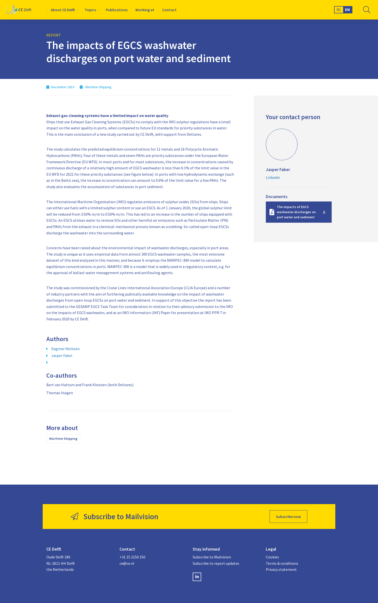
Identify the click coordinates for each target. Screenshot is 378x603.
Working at (144, 9)
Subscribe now (288, 516)
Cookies (272, 557)
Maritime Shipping (63, 438)
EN (347, 9)
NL (339, 9)
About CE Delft (63, 9)
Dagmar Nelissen (65, 348)
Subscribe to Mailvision (212, 557)
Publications (117, 9)
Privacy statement (281, 569)
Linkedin (273, 177)
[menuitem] (64, 9)
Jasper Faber (61, 355)
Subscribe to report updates (216, 563)
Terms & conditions (282, 563)
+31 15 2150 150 (132, 557)
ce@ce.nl (126, 563)
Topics (90, 9)
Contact (169, 9)
